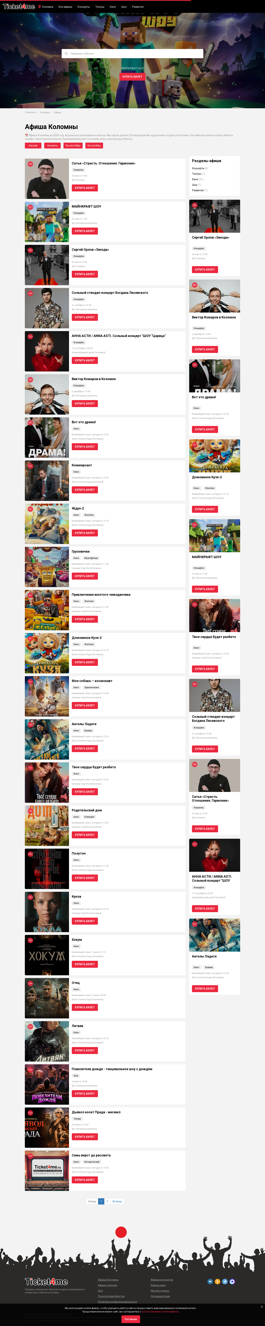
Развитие (138, 6)
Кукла (76, 896)
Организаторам (160, 1296)
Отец (76, 983)
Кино (113, 6)
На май (33, 145)
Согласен (131, 1319)
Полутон (79, 853)
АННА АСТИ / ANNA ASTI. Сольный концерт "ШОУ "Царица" (119, 336)
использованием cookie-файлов (160, 1311)
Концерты (84, 6)
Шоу (124, 6)
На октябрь (94, 145)
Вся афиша (65, 6)
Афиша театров (107, 1285)
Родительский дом (87, 810)
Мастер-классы (160, 1290)
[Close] (262, 1307)
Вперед (117, 1201)
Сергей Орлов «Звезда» (90, 249)
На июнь (52, 145)
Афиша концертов (162, 1279)
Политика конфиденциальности (117, 1301)
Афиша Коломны (108, 1279)
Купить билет (132, 76)
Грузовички (81, 551)
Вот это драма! (84, 422)
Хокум (77, 940)
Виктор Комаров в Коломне (94, 379)
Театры (99, 6)
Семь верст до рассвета (91, 1155)
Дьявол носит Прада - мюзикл (96, 1112)
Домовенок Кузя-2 (87, 638)
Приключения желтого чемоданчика (101, 594)
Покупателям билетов (111, 1296)
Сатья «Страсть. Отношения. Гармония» (103, 163)
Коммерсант (82, 465)
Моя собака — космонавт (92, 681)
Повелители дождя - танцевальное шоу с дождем (112, 1069)
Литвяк (77, 1026)
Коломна (47, 6)
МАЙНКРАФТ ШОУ (86, 206)
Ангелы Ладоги (84, 724)
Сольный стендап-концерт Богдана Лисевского (110, 293)
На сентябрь (73, 145)
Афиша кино (158, 1285)
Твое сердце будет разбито (94, 767)
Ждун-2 (78, 508)
